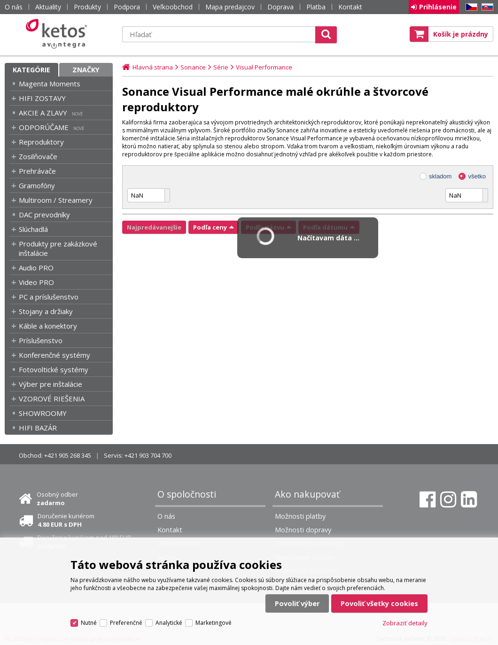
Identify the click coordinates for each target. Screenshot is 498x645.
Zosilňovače (38, 156)
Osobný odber (57, 498)
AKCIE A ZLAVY (43, 112)
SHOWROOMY (43, 413)
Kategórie (31, 69)
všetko (477, 176)
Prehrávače (37, 171)
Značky (86, 69)
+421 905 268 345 (67, 455)
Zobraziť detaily (405, 623)
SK (486, 7)
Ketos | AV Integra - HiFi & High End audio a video (59, 34)
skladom (440, 176)
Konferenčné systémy (54, 355)
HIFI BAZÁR (38, 427)
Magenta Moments (49, 83)
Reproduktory (41, 141)
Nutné (89, 623)
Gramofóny (37, 185)
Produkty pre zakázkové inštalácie (58, 248)
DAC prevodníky (44, 214)
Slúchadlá (33, 229)
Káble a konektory (48, 325)
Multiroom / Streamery (56, 200)
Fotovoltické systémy (53, 369)
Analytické (169, 623)
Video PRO (36, 282)
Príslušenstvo (40, 340)
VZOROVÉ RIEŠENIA (52, 398)
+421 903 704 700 (147, 455)
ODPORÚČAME (44, 127)
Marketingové (213, 623)
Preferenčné (126, 623)
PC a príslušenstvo (48, 296)
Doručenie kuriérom (66, 520)
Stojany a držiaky (46, 311)
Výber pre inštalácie (50, 384)
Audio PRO (36, 267)
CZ (470, 7)
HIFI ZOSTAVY (42, 98)
